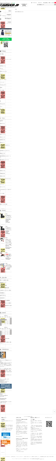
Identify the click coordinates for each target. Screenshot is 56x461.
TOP (16, 9)
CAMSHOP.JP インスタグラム (4, 381)
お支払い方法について (27, 456)
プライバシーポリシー (19, 456)
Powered (37, 458)
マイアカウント (34, 2)
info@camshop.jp (2, 339)
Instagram (29, 416)
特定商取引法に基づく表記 (44, 456)
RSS (50, 456)
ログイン (41, 2)
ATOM (52, 456)
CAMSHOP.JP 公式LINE (3, 382)
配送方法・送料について (35, 456)
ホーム (4, 456)
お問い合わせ (13, 456)
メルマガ (25, 416)
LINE (31, 416)
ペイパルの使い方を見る (20, 451)
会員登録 (46, 2)
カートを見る (53, 2)
